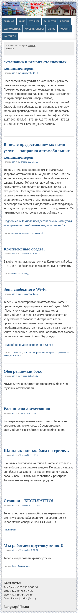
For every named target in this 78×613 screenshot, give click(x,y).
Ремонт (64, 21)
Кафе (22, 21)
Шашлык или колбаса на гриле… (36, 450)
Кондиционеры (34, 28)
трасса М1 (39, 233)
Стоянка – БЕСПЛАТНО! (28, 500)
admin (14, 73)
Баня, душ (50, 21)
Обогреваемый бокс (23, 371)
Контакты (10, 36)
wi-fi (20, 352)
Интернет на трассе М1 (34, 352)
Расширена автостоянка (27, 408)
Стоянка (34, 21)
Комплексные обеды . (24, 249)
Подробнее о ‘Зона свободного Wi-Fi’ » (29, 345)
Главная (9, 21)
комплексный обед (19, 273)
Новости (65, 28)
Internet (14, 352)
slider (13, 566)
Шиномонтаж (12, 28)
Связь (51, 28)
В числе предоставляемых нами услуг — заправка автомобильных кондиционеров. (37, 151)
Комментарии (11, 530)
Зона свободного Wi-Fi (25, 289)
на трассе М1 (16, 355)
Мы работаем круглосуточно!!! (34, 545)
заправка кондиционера (22, 233)
